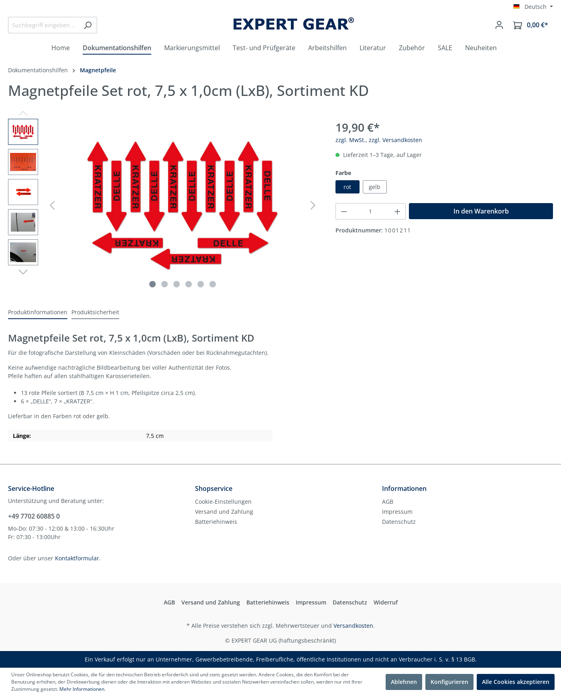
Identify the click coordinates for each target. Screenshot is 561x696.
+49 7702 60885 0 (34, 516)
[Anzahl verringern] (343, 211)
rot (347, 187)
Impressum (397, 511)
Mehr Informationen (81, 689)
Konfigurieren (449, 682)
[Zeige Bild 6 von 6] (212, 284)
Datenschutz (399, 521)
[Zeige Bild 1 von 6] (152, 284)
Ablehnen (404, 682)
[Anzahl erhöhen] (397, 211)
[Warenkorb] (530, 25)
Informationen (404, 488)
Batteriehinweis (216, 521)
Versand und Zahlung (224, 511)
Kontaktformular (77, 558)
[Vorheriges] (52, 205)
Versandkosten (353, 625)
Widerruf (386, 602)
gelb (374, 187)
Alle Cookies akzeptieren (515, 682)
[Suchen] (87, 25)
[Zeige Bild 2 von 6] (164, 284)
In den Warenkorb (481, 211)
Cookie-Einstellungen (223, 501)
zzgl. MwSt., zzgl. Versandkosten (378, 140)
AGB (387, 501)
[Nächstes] (313, 205)
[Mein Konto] (499, 25)
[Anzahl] (371, 211)
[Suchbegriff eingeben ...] (43, 25)
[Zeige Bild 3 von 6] (176, 284)
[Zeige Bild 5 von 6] (200, 284)
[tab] (37, 312)
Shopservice (213, 488)
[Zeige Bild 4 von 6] (188, 284)
